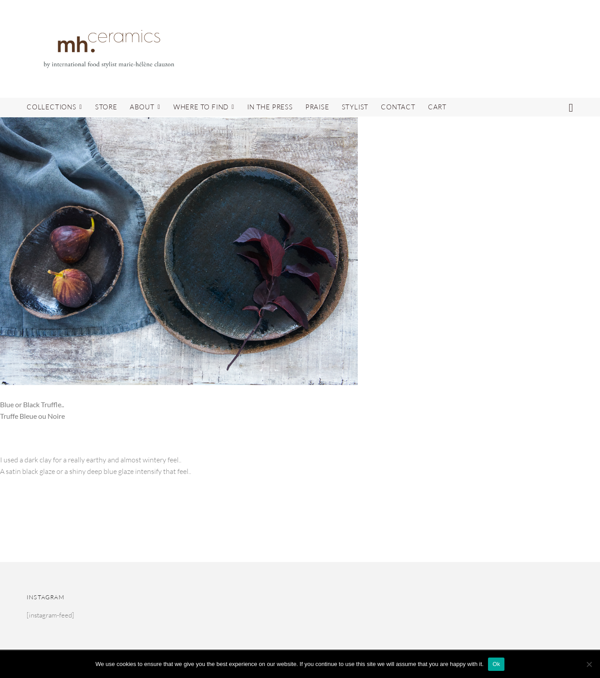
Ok (496, 664)
